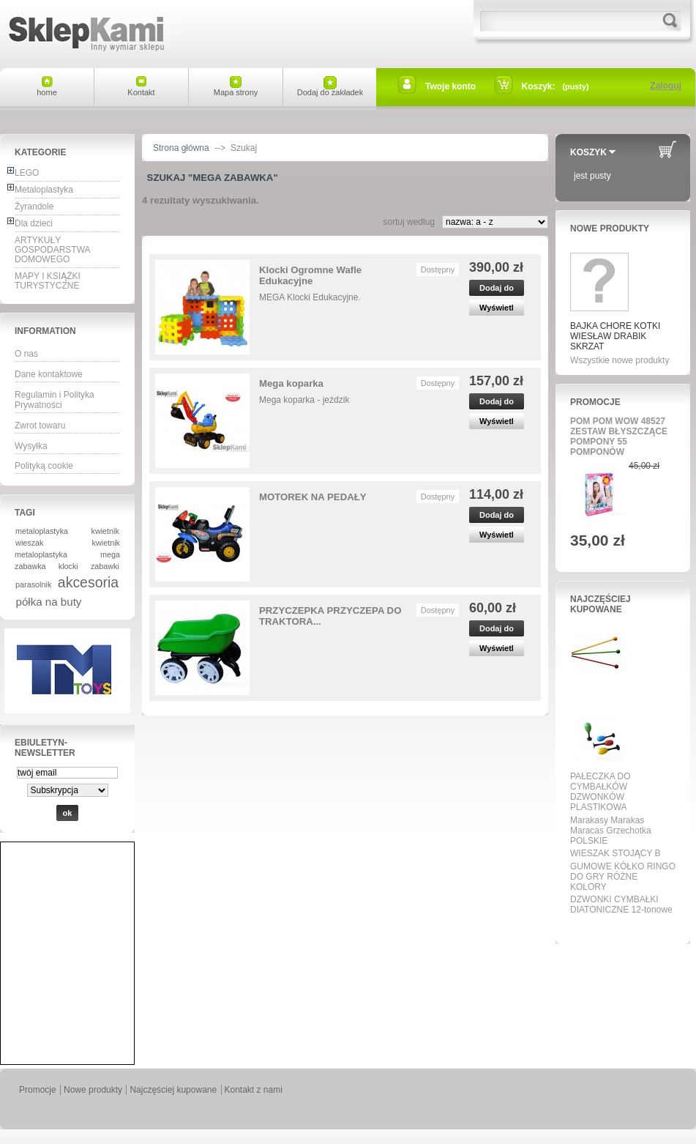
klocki (68, 566)
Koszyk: (538, 86)
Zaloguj (665, 86)
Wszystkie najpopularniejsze (618, 926)
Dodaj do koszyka (496, 289)
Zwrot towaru (40, 425)
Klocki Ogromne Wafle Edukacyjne (310, 275)
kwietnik (105, 531)
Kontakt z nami (253, 1090)
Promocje (595, 402)
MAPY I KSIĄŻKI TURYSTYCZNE (48, 281)
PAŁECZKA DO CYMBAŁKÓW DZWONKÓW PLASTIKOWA (600, 791)
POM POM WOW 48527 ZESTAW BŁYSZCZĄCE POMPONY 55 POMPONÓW (618, 436)
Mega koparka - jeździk (304, 400)
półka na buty (49, 601)
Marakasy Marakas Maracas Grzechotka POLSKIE (610, 830)
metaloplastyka (41, 531)
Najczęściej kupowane (600, 604)
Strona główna (181, 148)
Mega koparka (291, 383)
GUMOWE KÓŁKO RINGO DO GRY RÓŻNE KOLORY (623, 876)
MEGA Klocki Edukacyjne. (310, 297)
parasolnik (33, 584)
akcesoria (88, 582)
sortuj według (409, 222)
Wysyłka (31, 446)
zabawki (105, 566)
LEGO (27, 173)
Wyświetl (496, 307)
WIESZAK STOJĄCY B (615, 853)
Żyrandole (34, 206)
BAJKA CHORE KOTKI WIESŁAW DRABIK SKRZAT (615, 336)
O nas (26, 354)
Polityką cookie (44, 466)
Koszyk (588, 152)
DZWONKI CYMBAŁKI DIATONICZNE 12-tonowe (621, 904)
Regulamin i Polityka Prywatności (54, 400)
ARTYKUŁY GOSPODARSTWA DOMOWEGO (53, 249)
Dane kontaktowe (49, 374)
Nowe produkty (609, 228)
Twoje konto (450, 86)
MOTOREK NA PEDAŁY (313, 496)
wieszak (29, 542)
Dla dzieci (34, 223)
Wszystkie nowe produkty (619, 360)
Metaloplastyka (44, 190)
